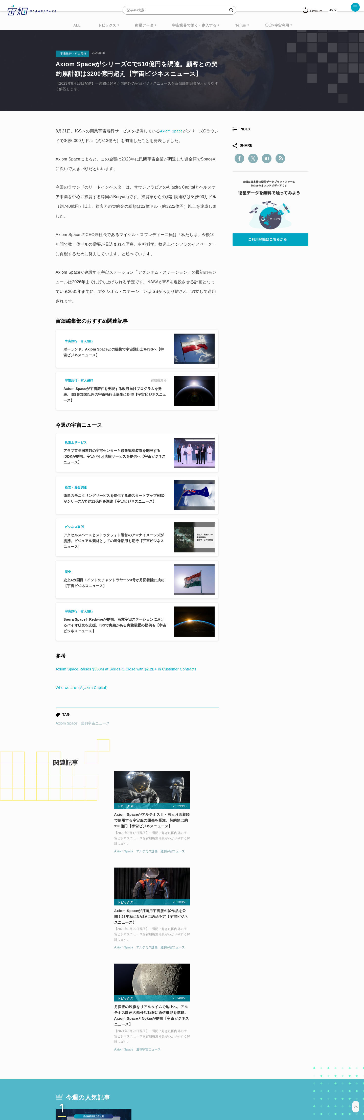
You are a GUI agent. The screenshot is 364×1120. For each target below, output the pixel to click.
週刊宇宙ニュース (95, 723)
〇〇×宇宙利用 (277, 25)
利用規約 (140, 1093)
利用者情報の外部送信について (209, 1093)
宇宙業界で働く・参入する (194, 25)
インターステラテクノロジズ (266, 1045)
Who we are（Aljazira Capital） (85, 687)
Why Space (164, 1036)
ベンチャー (239, 1036)
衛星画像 (264, 1036)
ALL (77, 25)
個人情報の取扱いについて (167, 1093)
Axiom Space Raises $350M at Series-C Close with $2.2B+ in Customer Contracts (132, 669)
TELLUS (111, 1036)
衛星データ (144, 25)
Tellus (240, 25)
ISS (100, 1045)
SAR (115, 1045)
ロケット (170, 1045)
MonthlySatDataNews (202, 1036)
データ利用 (289, 1036)
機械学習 (80, 1045)
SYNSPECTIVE (141, 1045)
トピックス (107, 25)
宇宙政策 (225, 1045)
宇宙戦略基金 (198, 1045)
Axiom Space (172, 131)
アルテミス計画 (87, 855)
